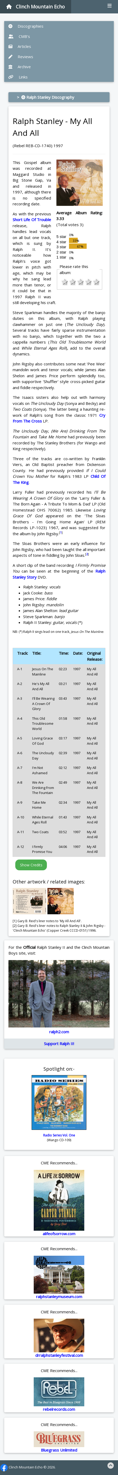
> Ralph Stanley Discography (45, 97)
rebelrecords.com (59, 1409)
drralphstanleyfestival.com (59, 1355)
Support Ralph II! (59, 1043)
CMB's (19, 36)
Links (18, 77)
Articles (19, 46)
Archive (19, 66)
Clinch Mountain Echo (35, 6)
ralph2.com (59, 1031)
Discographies (25, 26)
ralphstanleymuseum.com (59, 1296)
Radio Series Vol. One (59, 1135)
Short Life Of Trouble (32, 219)
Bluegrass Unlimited (59, 1450)
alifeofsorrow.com (59, 1233)
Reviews (20, 56)
